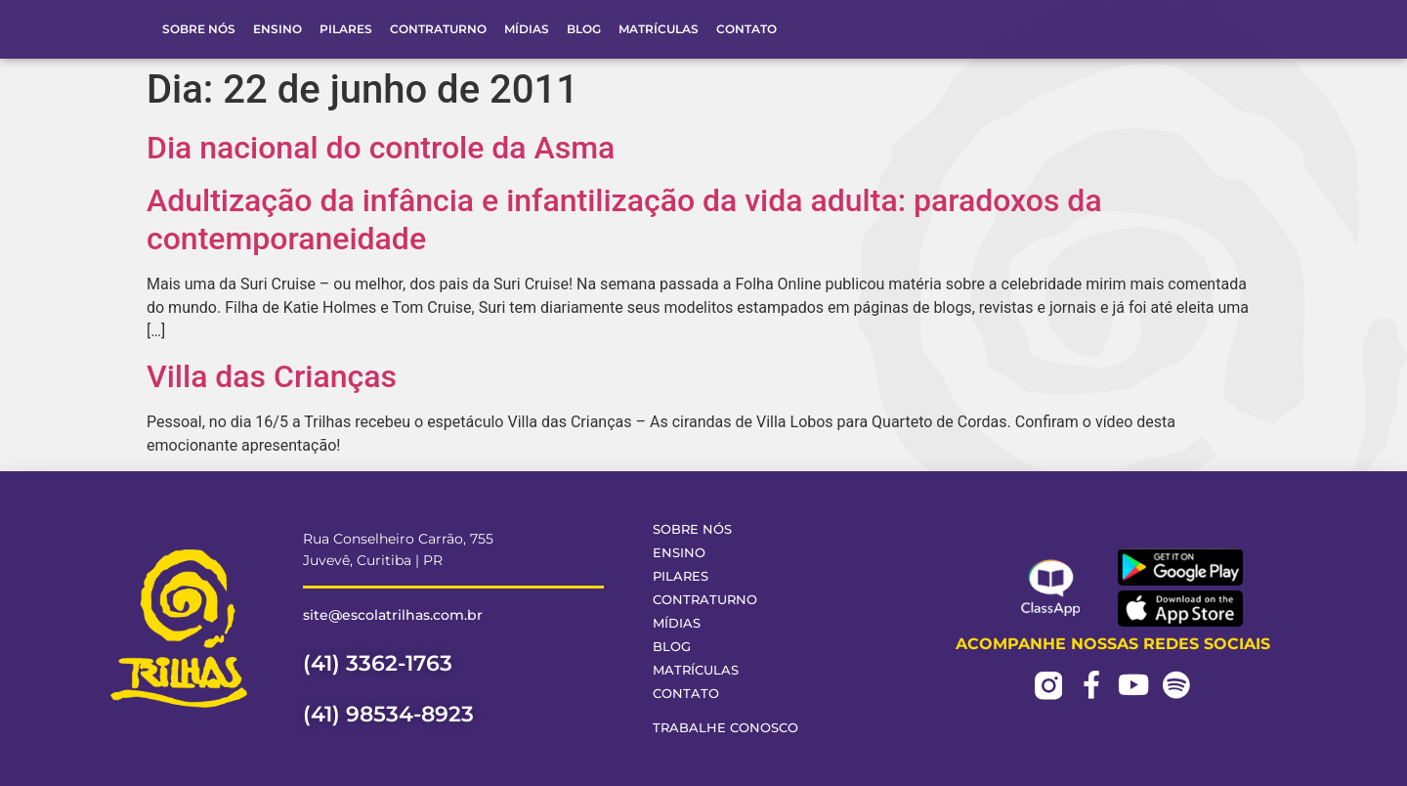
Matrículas (658, 29)
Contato (746, 29)
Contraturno (438, 29)
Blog (584, 29)
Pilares (346, 29)
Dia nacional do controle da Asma (381, 147)
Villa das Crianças (272, 376)
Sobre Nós (198, 29)
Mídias (526, 29)
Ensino (277, 29)
